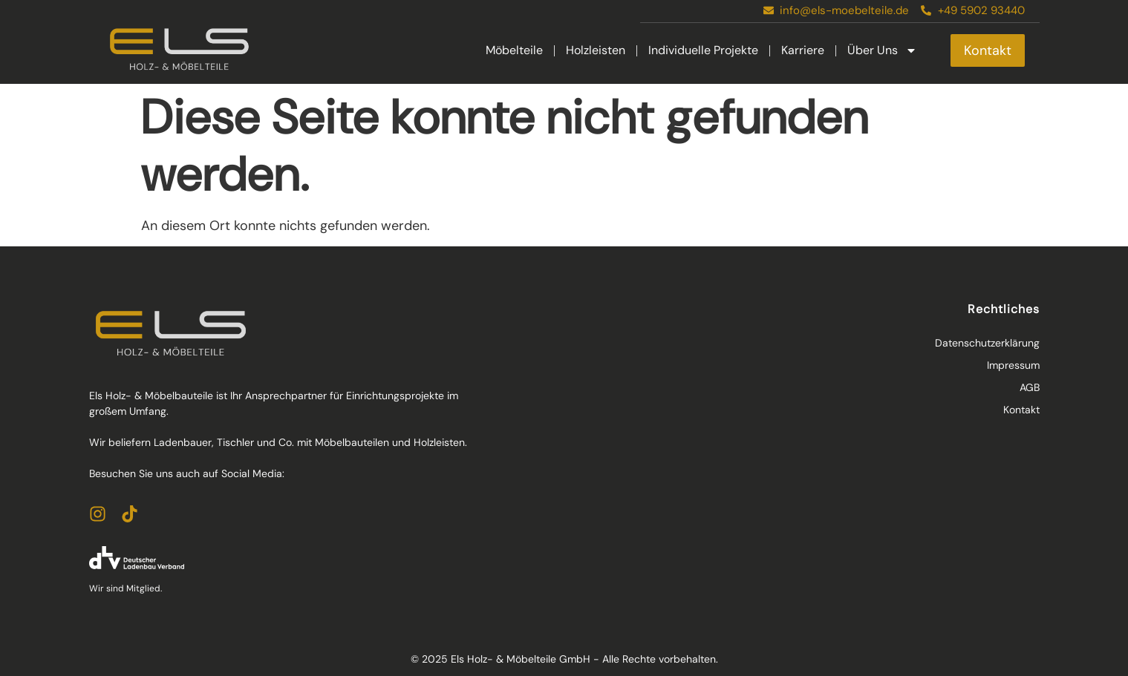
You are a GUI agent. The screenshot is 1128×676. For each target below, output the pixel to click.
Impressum (1013, 365)
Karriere (802, 50)
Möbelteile (514, 50)
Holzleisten (595, 50)
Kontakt (1021, 409)
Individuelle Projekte (703, 50)
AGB (1030, 387)
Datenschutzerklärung (987, 343)
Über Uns (882, 50)
